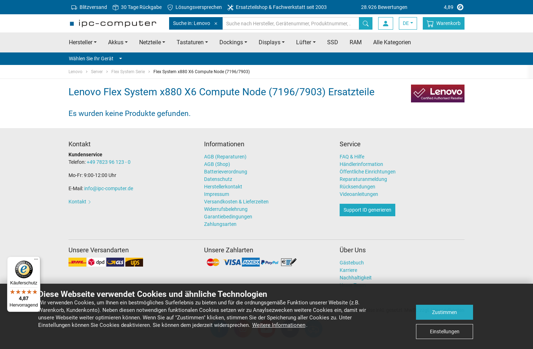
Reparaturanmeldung (363, 179)
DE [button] (406, 23)
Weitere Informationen (278, 325)
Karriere (348, 270)
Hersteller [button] (80, 42)
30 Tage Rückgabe (137, 7)
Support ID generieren (367, 210)
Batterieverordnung (225, 171)
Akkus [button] (115, 42)
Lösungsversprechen (194, 7)
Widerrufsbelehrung (226, 209)
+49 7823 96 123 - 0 (109, 162)
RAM (356, 42)
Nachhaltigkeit (356, 277)
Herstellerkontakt (223, 186)
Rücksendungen (357, 186)
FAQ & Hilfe (352, 157)
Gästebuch (352, 262)
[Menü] (36, 261)
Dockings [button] (231, 42)
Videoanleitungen (359, 194)
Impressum (216, 194)
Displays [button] (269, 42)
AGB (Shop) (217, 164)
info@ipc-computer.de (108, 188)
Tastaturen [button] (190, 42)
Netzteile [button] (150, 42)
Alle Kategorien (392, 42)
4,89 (413, 7)
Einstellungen (445, 331)
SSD (332, 42)
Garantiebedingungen (228, 216)
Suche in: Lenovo (196, 23)
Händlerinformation (361, 164)
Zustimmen (444, 312)
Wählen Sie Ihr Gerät (95, 58)
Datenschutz (218, 179)
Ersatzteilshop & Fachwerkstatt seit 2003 (277, 7)
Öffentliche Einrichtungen (368, 171)
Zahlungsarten (220, 224)
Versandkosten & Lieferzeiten (236, 201)
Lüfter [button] (303, 42)
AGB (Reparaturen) (225, 157)
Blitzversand (89, 7)
